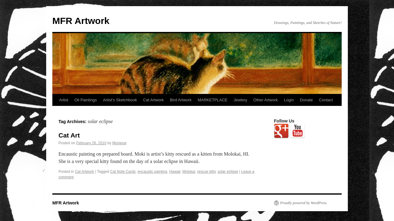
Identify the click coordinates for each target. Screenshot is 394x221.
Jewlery (240, 100)
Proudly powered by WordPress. (304, 203)
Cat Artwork (153, 100)
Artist (63, 100)
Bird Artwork (180, 100)
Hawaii (174, 171)
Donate (306, 100)
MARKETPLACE (212, 100)
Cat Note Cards (123, 171)
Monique (119, 143)
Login (289, 100)
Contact (326, 100)
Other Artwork (265, 100)
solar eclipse (228, 171)
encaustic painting (152, 171)
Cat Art (69, 135)
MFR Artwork (81, 21)
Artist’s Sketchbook (120, 100)
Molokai (189, 171)
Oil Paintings (85, 100)
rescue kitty (206, 171)
